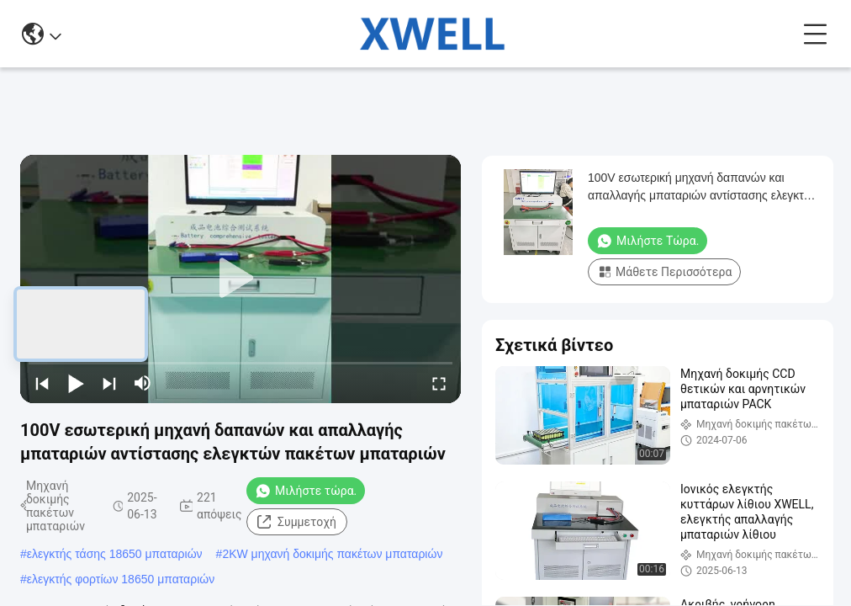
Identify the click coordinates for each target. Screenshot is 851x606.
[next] (109, 383)
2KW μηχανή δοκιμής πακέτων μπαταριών (332, 554)
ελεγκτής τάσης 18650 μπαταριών (115, 554)
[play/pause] (75, 383)
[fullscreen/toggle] (439, 383)
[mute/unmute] (143, 383)
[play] (240, 279)
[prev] (42, 383)
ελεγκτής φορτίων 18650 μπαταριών (120, 579)
